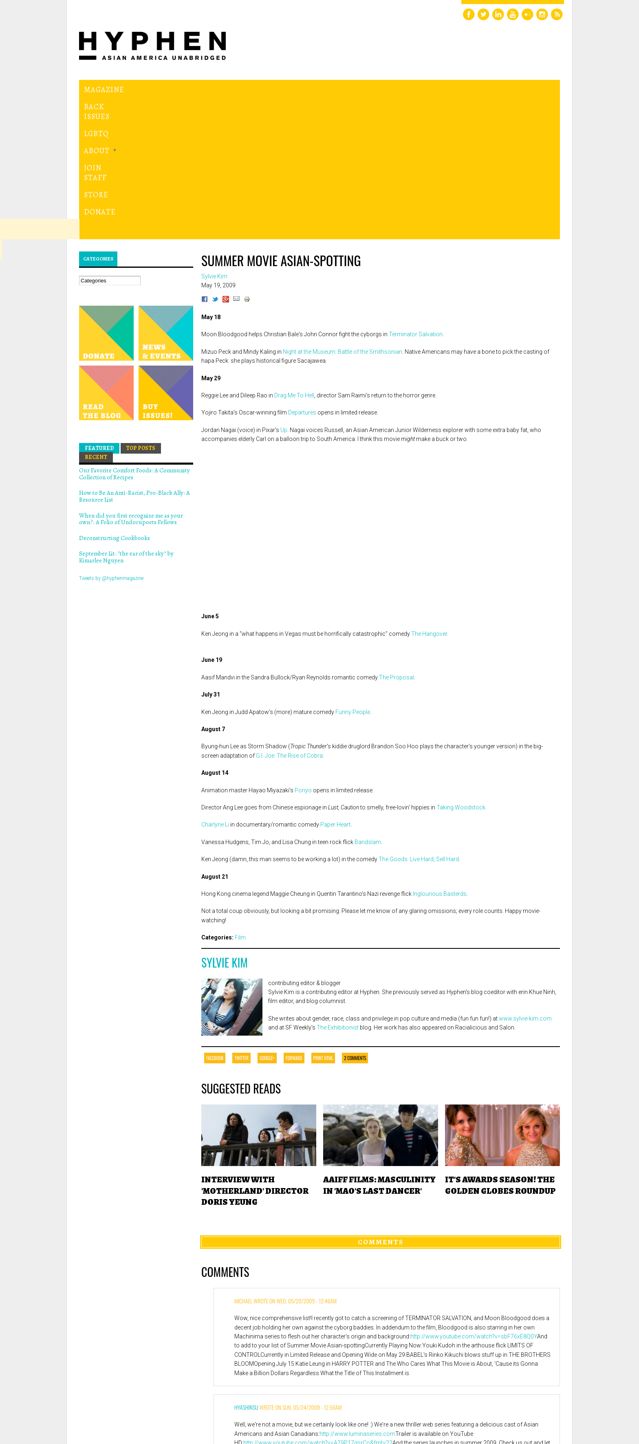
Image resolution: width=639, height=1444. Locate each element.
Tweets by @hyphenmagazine (111, 439)
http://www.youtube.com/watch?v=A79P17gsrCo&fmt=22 (317, 1304)
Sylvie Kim (224, 823)
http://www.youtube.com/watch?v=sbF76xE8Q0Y (473, 1197)
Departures (302, 273)
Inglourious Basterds (440, 755)
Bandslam (368, 702)
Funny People (352, 572)
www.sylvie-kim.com (525, 879)
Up (283, 290)
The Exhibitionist (338, 888)
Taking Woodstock (460, 668)
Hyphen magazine (117, 1403)
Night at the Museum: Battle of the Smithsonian (342, 212)
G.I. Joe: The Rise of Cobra (289, 616)
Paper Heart (335, 685)
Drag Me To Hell (294, 256)
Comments (380, 1103)
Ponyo (303, 651)
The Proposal (396, 538)
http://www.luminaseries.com (357, 1294)
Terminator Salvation (416, 195)
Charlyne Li (215, 685)
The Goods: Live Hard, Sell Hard (419, 720)
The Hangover (429, 494)
